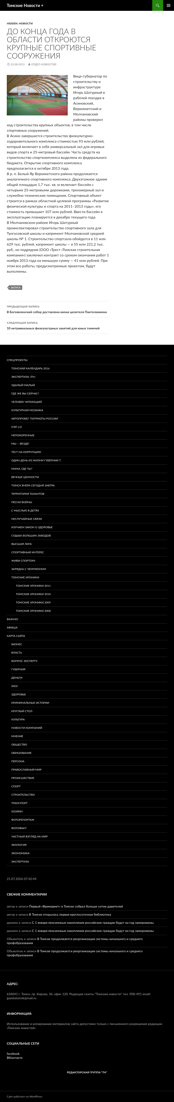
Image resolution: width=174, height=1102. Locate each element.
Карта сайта (16, 636)
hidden (12, 23)
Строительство (23, 794)
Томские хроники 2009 (33, 602)
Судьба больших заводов (31, 535)
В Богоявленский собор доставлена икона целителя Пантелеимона (58, 309)
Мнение (17, 736)
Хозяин (17, 811)
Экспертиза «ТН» (23, 376)
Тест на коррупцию (26, 452)
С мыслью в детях (25, 510)
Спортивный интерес (27, 552)
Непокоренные (22, 435)
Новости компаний (26, 727)
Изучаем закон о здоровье (32, 527)
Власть (16, 652)
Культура (18, 719)
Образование (21, 753)
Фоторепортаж (22, 819)
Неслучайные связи (26, 519)
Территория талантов (27, 493)
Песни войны (21, 502)
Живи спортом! (23, 560)
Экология (19, 844)
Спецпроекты (17, 360)
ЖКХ (14, 686)
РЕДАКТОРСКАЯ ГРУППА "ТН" (87, 1072)
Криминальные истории (30, 702)
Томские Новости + (25, 5)
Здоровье (18, 694)
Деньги (16, 677)
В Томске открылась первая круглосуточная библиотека (70, 914)
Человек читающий (26, 401)
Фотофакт (19, 828)
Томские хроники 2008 (33, 610)
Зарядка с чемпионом (28, 569)
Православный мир (26, 769)
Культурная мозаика (27, 410)
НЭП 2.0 (16, 427)
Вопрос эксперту (24, 661)
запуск (16, 287)
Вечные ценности (25, 477)
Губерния (18, 669)
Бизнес (16, 644)
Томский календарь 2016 (30, 368)
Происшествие (22, 778)
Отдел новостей (43, 64)
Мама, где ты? (21, 468)
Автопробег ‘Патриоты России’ (34, 418)
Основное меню (168, 5)
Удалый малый (23, 385)
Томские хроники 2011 (33, 585)
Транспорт (19, 803)
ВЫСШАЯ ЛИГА (21, 544)
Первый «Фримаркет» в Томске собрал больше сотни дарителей (76, 906)
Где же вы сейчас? (25, 393)
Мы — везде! (20, 443)
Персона (17, 761)
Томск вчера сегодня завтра (33, 485)
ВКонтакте (14, 1058)
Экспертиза (20, 861)
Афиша (12, 627)
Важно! (12, 619)
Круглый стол (21, 711)
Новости (26, 23)
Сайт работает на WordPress (24, 1096)
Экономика (20, 853)
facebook (13, 1053)
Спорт (16, 786)
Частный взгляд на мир (29, 836)
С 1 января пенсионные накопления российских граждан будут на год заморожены (93, 922)
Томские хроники (25, 577)
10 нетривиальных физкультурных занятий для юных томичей (58, 325)
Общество (19, 744)
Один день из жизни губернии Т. (36, 460)
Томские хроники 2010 (33, 594)
